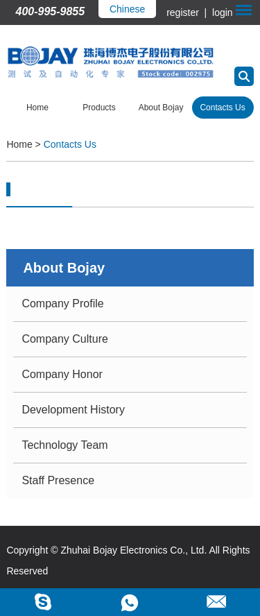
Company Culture (64, 339)
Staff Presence (57, 480)
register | (187, 12)
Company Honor (62, 374)
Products (99, 107)
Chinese (127, 9)
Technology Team (64, 445)
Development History (73, 410)
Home (37, 107)
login (220, 12)
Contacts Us (222, 107)
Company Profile (62, 303)
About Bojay (161, 107)
